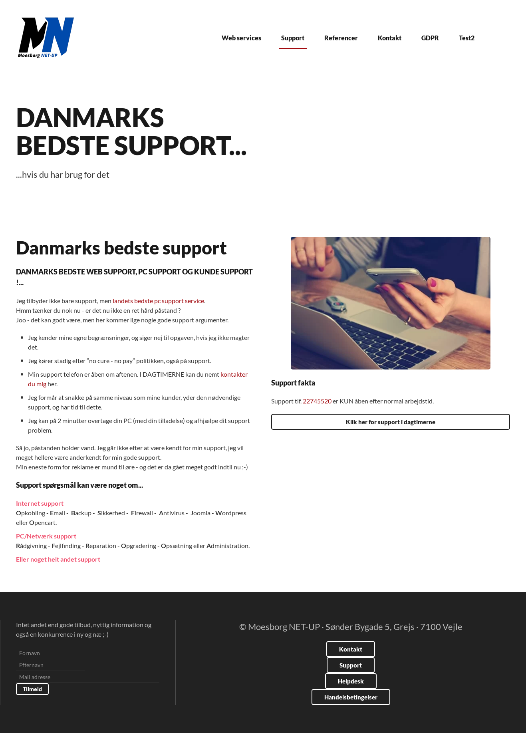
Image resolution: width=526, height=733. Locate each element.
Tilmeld (32, 688)
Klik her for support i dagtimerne (390, 421)
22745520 (318, 401)
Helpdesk (351, 681)
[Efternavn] (50, 665)
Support (292, 38)
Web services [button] (241, 38)
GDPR (430, 38)
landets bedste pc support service (158, 300)
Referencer (341, 38)
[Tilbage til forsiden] (46, 38)
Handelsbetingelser (350, 697)
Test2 (466, 38)
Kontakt (389, 38)
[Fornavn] (50, 653)
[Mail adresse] (87, 677)
